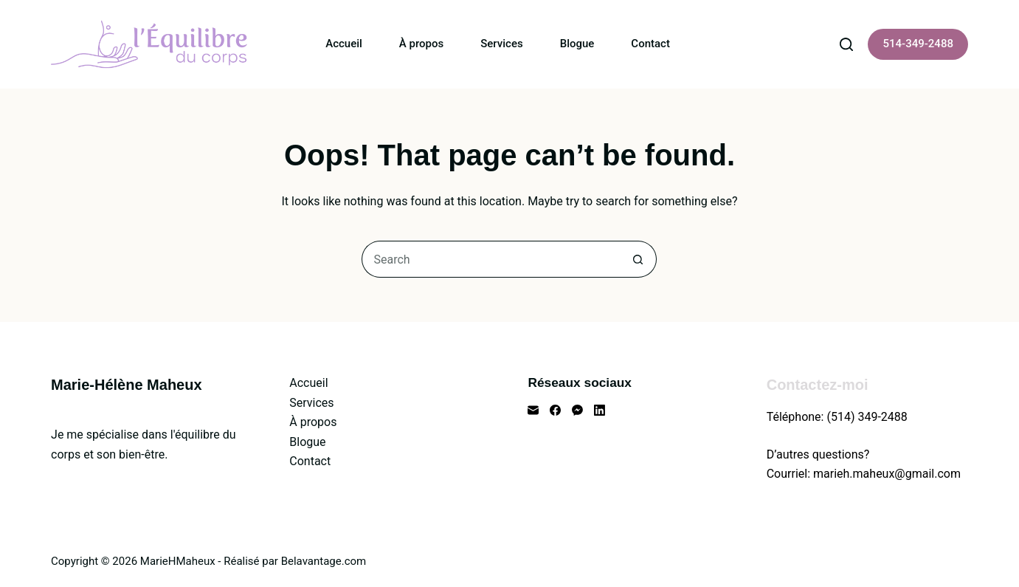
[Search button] (638, 259)
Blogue (577, 43)
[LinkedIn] (599, 410)
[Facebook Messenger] (577, 410)
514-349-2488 (917, 43)
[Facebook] (555, 410)
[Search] (846, 44)
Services (501, 43)
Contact (650, 43)
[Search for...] (491, 259)
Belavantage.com (324, 561)
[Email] (533, 410)
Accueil (343, 43)
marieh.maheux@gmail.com (887, 474)
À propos (421, 43)
